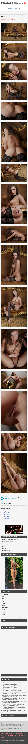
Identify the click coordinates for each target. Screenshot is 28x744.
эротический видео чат (5, 741)
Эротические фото (6, 733)
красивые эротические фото (13, 2)
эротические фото (5, 13)
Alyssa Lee (7, 514)
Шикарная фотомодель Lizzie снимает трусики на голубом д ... (14, 683)
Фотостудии (18, 733)
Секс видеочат (11, 735)
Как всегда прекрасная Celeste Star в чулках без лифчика (14, 711)
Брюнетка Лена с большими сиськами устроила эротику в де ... (14, 692)
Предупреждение (7, 742)
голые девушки (21, 740)
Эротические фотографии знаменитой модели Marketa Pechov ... (14, 695)
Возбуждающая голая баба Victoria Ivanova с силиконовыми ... (13, 705)
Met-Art (13, 13)
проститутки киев (14, 8)
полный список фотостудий (14, 617)
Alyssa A (6, 511)
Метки (2, 735)
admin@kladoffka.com (23, 741)
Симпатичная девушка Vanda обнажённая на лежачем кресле (12, 689)
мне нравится (8, 498)
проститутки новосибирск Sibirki (14, 624)
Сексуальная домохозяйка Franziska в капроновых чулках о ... (14, 702)
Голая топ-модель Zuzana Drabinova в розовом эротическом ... (14, 686)
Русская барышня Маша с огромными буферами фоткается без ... (14, 699)
